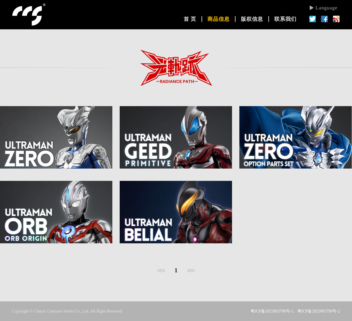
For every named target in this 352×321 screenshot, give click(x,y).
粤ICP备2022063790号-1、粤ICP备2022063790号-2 (295, 311)
